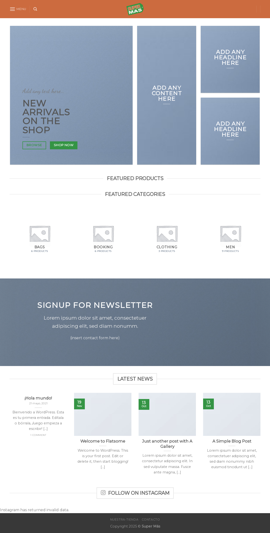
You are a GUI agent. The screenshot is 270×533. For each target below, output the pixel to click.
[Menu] (18, 9)
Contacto (151, 519)
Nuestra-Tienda (124, 519)
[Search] (35, 9)
